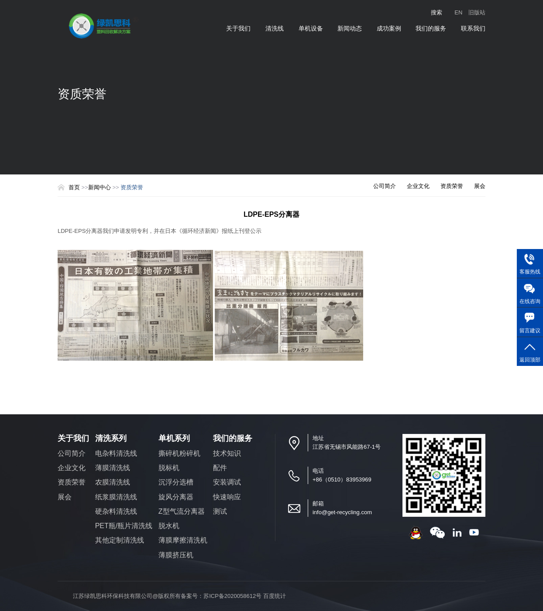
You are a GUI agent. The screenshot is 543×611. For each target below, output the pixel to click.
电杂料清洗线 (116, 453)
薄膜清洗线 (112, 467)
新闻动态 (349, 28)
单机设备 (311, 28)
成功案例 (389, 28)
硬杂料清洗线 (116, 511)
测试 (220, 511)
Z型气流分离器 (181, 511)
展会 (479, 186)
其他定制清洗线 (119, 540)
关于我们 (238, 28)
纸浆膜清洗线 (116, 497)
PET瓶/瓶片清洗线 (124, 525)
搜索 (436, 12)
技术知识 (227, 453)
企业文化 (418, 186)
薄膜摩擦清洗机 (182, 540)
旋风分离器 (175, 497)
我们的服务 (431, 28)
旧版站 (476, 12)
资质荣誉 (451, 186)
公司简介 (384, 186)
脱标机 (168, 467)
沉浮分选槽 (175, 482)
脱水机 (168, 525)
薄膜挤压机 (175, 555)
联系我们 (473, 28)
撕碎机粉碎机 (179, 453)
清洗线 (274, 28)
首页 (74, 187)
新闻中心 (100, 187)
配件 (220, 467)
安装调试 (227, 482)
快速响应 (227, 497)
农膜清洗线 (112, 482)
